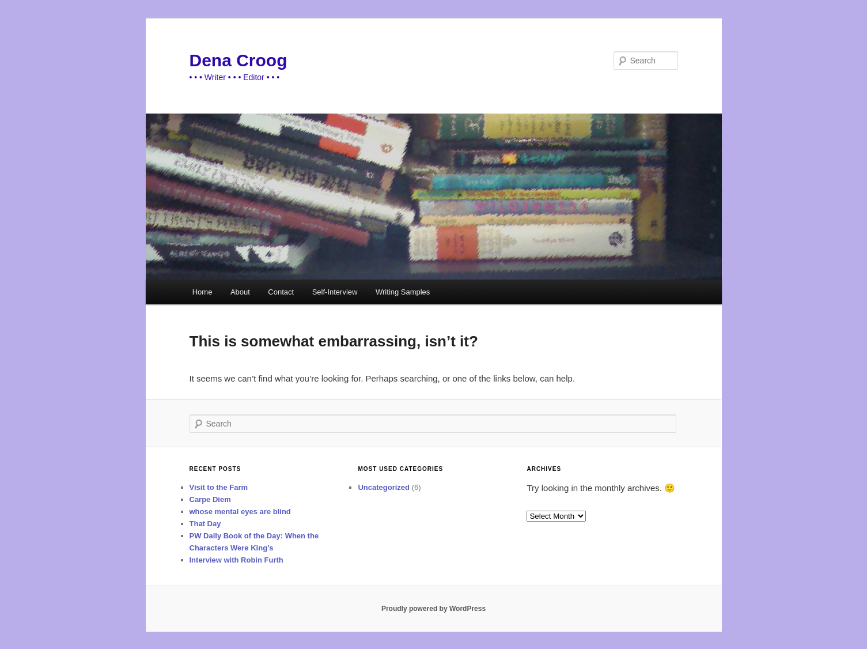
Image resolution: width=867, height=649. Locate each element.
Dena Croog (238, 60)
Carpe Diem (210, 499)
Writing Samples (403, 292)
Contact (281, 292)
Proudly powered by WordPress (433, 609)
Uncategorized (384, 487)
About (240, 292)
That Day (205, 523)
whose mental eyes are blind (240, 511)
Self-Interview (335, 292)
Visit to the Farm (219, 487)
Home (202, 292)
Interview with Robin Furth (236, 560)
